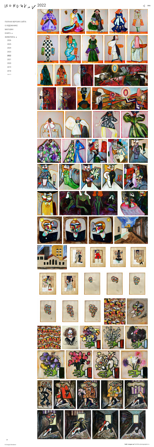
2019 (9, 67)
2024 (9, 48)
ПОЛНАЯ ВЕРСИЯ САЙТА (15, 22)
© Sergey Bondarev (10, 444)
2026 (9, 40)
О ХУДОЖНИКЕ (11, 25)
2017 (9, 75)
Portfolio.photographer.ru (141, 444)
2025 (9, 44)
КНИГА (8, 33)
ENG (149, 6)
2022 (9, 56)
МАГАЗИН (9, 29)
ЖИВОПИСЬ (10, 37)
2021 (9, 59)
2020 (9, 63)
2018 (9, 71)
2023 (9, 52)
